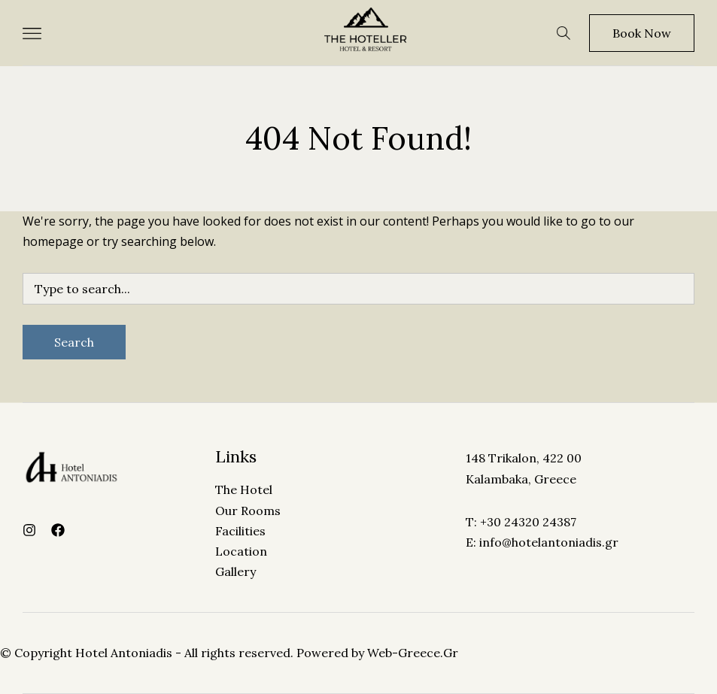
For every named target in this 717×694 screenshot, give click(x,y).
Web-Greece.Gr (412, 652)
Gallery (235, 571)
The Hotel (243, 489)
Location (241, 551)
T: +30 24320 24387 (521, 521)
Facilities (240, 530)
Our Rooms (248, 510)
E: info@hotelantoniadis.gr (542, 542)
